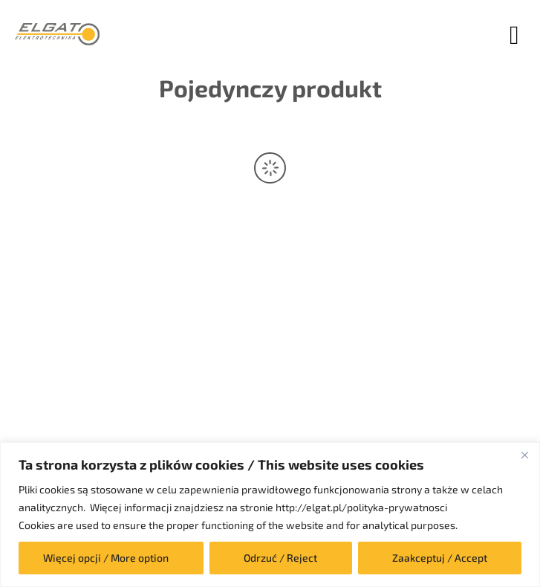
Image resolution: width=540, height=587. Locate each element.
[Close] (524, 455)
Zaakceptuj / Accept (439, 557)
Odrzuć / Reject (280, 557)
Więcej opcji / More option (106, 557)
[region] (270, 514)
